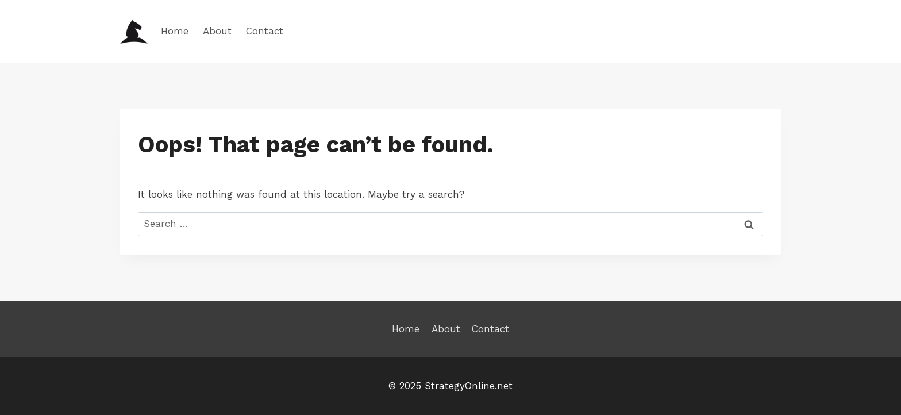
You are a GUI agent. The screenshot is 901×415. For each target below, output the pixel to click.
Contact (264, 31)
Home (174, 31)
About (217, 31)
